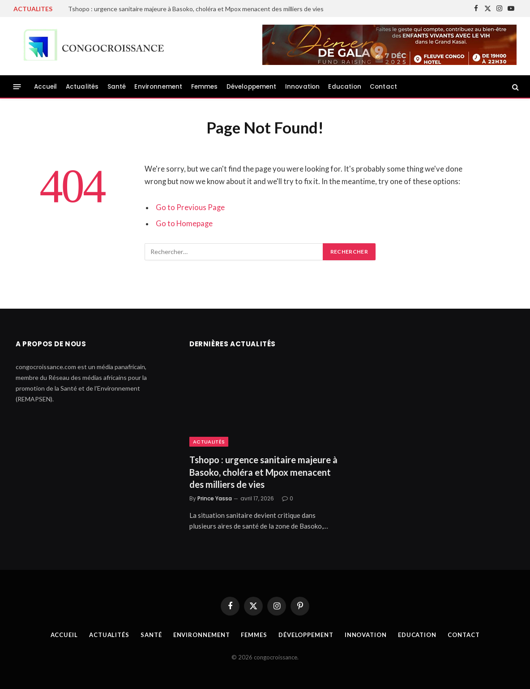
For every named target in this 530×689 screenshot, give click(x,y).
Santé (116, 86)
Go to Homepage (184, 223)
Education (344, 86)
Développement (252, 86)
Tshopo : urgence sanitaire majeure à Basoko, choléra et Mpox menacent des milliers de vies (196, 9)
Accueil (45, 86)
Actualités (82, 86)
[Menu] (17, 86)
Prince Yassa (214, 498)
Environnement (158, 86)
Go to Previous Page (190, 207)
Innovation (302, 86)
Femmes (204, 86)
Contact (383, 86)
